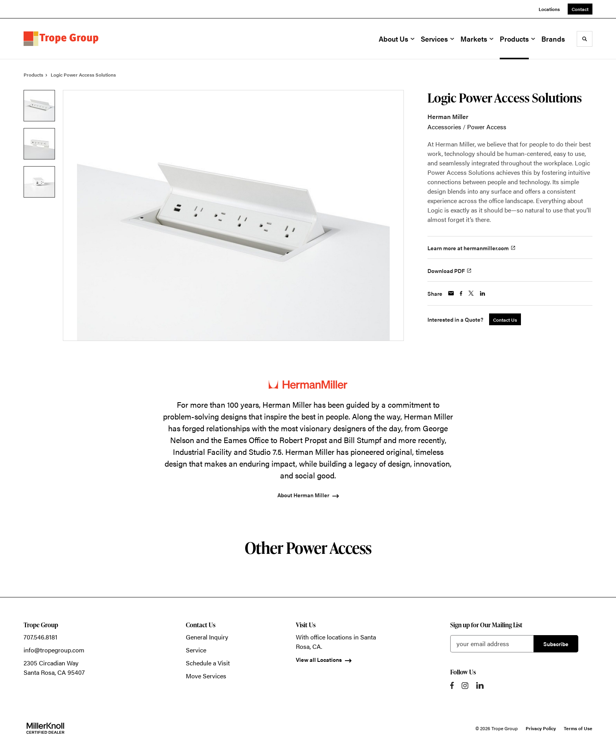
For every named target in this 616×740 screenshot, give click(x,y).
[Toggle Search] (584, 39)
